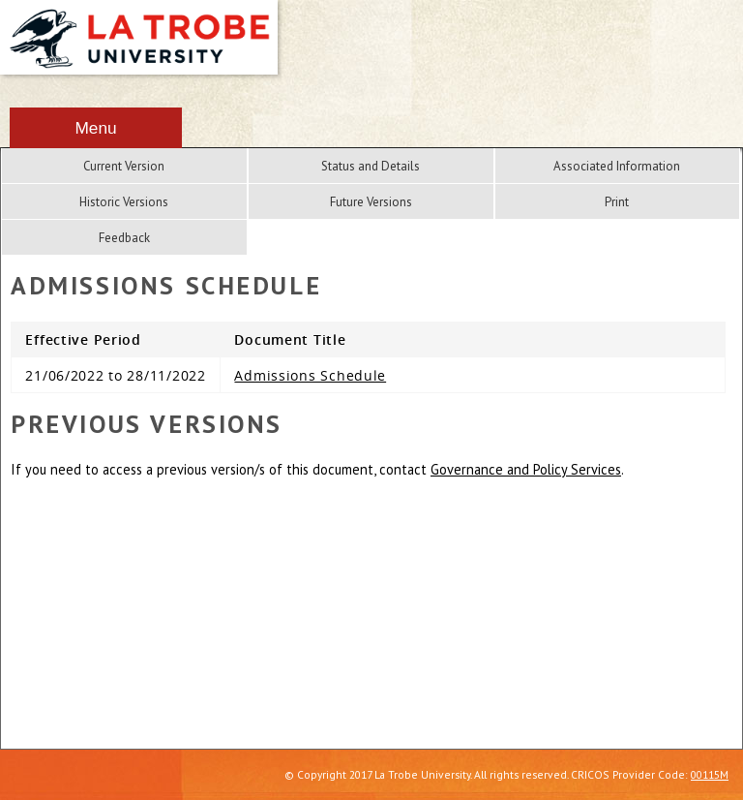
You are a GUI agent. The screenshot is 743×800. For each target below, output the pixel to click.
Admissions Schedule (310, 375)
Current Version (123, 166)
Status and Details (370, 166)
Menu (95, 128)
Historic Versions (123, 202)
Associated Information (616, 166)
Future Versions (371, 202)
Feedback (124, 238)
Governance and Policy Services (526, 469)
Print (617, 202)
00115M (709, 774)
